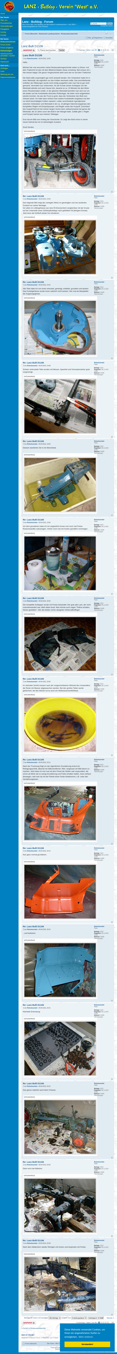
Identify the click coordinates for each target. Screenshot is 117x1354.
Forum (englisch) (6, 48)
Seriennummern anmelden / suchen (7, 55)
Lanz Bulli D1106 (32, 46)
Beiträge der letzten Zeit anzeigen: (42, 1318)
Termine (3, 59)
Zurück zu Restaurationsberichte (34, 1328)
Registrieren (98, 38)
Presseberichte (6, 23)
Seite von (91, 50)
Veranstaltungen (6, 26)
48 (112, 50)
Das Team (50, 1343)
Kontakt (3, 35)
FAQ (89, 38)
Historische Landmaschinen (49, 34)
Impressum (4, 62)
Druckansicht (106, 33)
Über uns (3, 20)
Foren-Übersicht (31, 34)
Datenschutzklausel (7, 77)
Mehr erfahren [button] (86, 1337)
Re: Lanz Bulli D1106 (33, 196)
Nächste (109, 1318)
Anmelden (109, 38)
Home (2, 14)
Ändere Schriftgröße (111, 33)
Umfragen (4, 68)
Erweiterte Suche (107, 26)
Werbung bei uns (6, 74)
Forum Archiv (5, 45)
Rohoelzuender (32, 58)
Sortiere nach (74, 1318)
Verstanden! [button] (87, 1344)
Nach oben (112, 192)
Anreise (3, 32)
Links (2, 71)
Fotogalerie (4, 29)
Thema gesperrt (28, 50)
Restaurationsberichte (69, 34)
